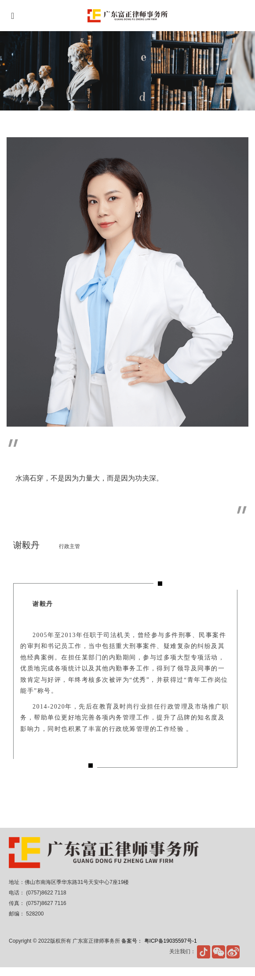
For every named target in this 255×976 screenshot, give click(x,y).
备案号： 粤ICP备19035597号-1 (159, 941)
